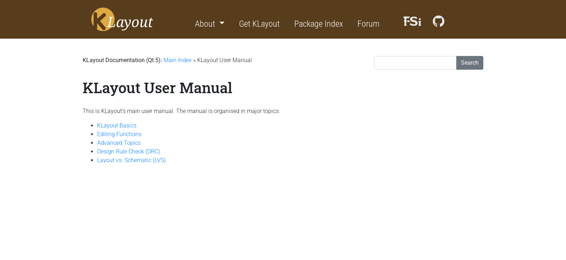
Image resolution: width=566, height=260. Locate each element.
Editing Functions (119, 134)
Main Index (178, 60)
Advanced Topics (119, 142)
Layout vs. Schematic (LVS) (131, 160)
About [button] (206, 24)
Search (470, 62)
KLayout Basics (116, 125)
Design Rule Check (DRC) (128, 151)
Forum (368, 24)
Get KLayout (259, 24)
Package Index (318, 24)
